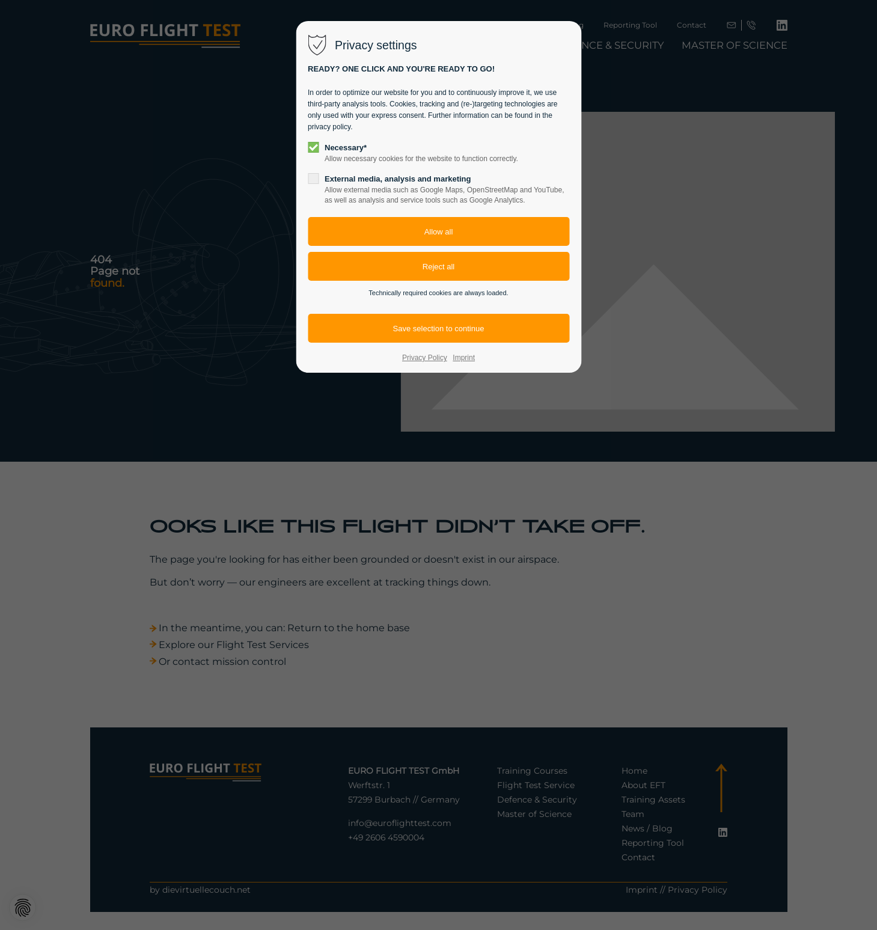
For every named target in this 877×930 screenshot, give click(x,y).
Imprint (464, 357)
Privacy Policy (424, 357)
